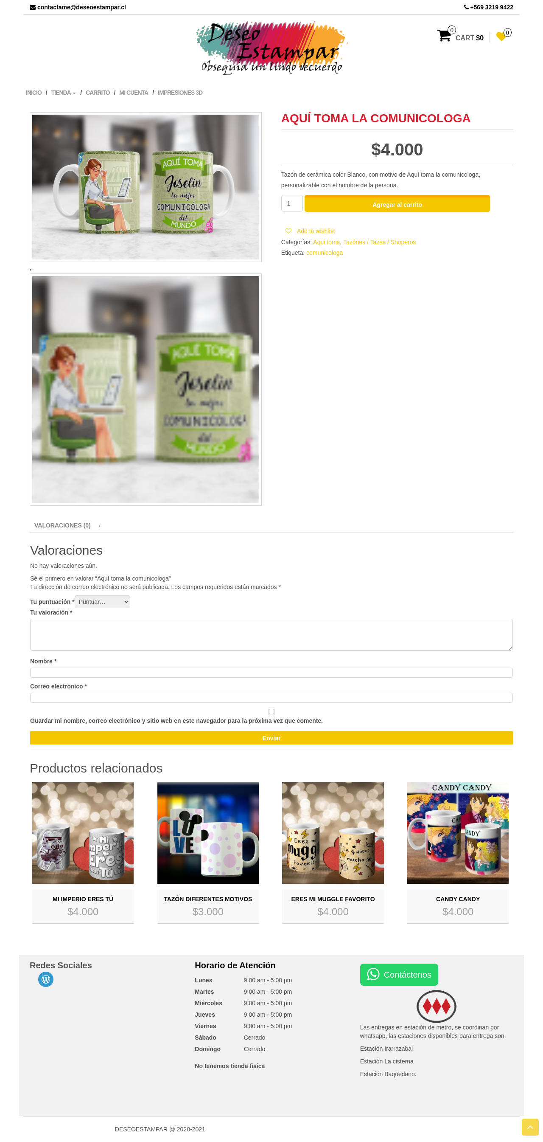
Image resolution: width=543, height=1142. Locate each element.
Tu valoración (51, 612)
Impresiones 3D (180, 92)
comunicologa (324, 252)
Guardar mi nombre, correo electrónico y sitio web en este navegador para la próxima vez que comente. (176, 720)
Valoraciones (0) (62, 525)
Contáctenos (407, 974)
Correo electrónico (58, 686)
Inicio (34, 92)
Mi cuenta (133, 92)
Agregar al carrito (397, 204)
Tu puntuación (52, 601)
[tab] (66, 525)
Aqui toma (326, 242)
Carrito (98, 92)
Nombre (43, 661)
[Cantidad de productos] (292, 203)
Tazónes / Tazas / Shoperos (379, 242)
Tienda (63, 92)
